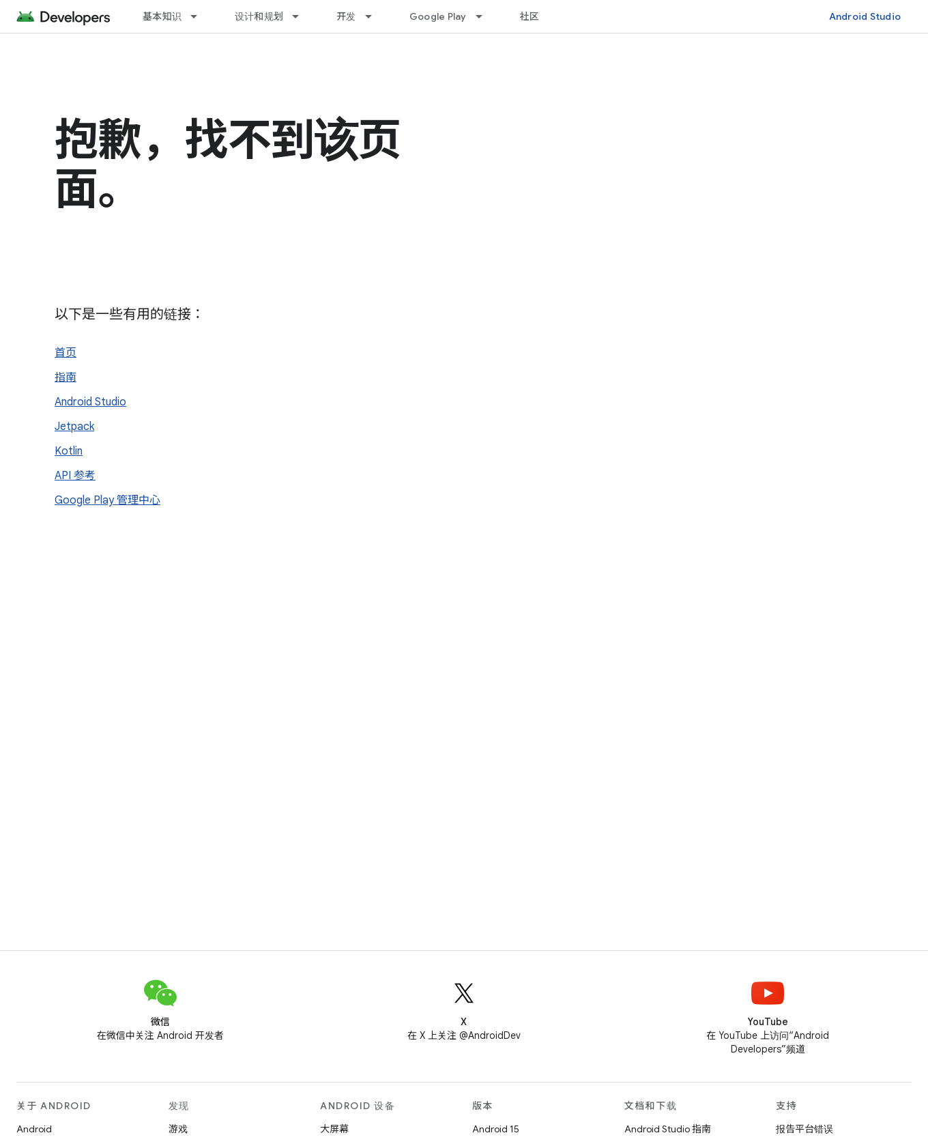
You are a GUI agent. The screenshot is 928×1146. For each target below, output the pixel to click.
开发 (346, 16)
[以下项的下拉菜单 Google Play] (485, 16)
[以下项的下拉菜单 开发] (374, 16)
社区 (530, 16)
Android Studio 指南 (667, 1129)
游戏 (178, 1129)
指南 (65, 377)
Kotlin (69, 451)
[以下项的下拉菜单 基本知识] (200, 16)
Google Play (438, 16)
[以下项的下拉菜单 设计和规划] (301, 16)
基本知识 (162, 16)
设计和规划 (259, 16)
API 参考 (75, 476)
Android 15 (495, 1129)
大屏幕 (334, 1129)
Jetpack (74, 426)
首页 (65, 353)
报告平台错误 (804, 1129)
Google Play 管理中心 (107, 500)
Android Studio (865, 16)
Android (34, 1129)
